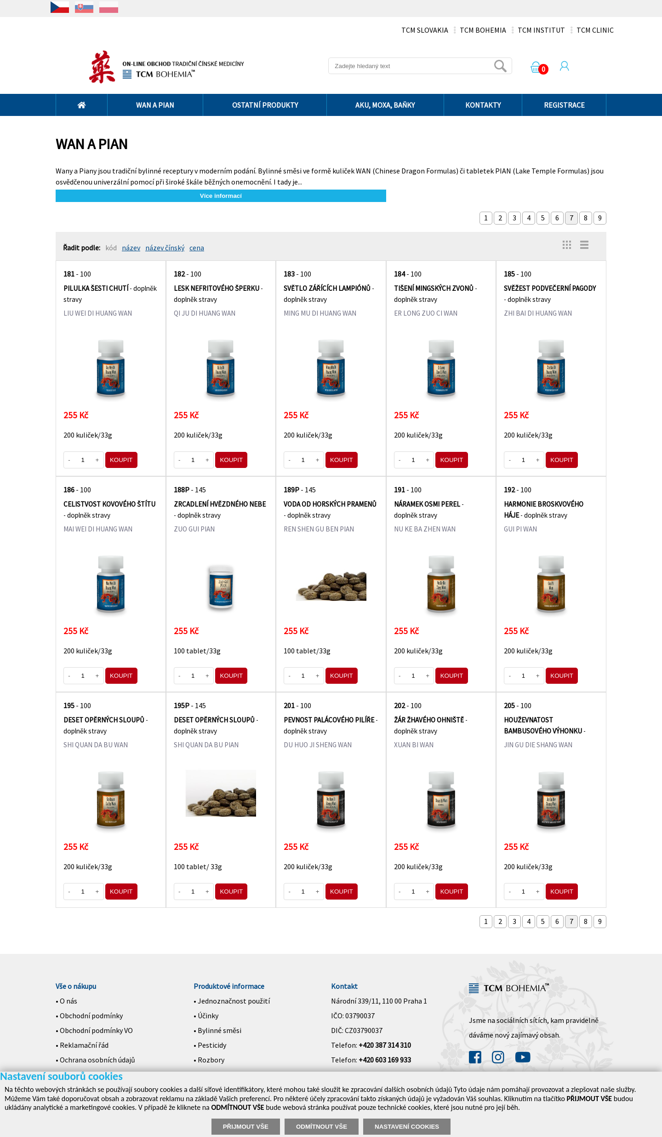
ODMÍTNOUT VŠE (321, 1126)
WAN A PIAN (155, 105)
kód (111, 247)
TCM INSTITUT (541, 30)
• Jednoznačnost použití (232, 1000)
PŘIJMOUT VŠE (245, 1126)
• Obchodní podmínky (89, 1015)
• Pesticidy (210, 1045)
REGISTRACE (564, 105)
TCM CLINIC (595, 30)
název (131, 247)
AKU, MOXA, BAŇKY (385, 105)
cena (196, 247)
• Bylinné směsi (217, 1030)
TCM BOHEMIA (483, 30)
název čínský (164, 247)
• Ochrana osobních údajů (95, 1059)
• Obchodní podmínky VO (94, 1030)
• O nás (66, 1000)
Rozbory (211, 1059)
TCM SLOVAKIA (424, 30)
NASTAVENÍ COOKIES (407, 1126)
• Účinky (206, 1015)
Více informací (221, 195)
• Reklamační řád (82, 1045)
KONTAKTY (483, 105)
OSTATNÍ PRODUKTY (265, 105)
